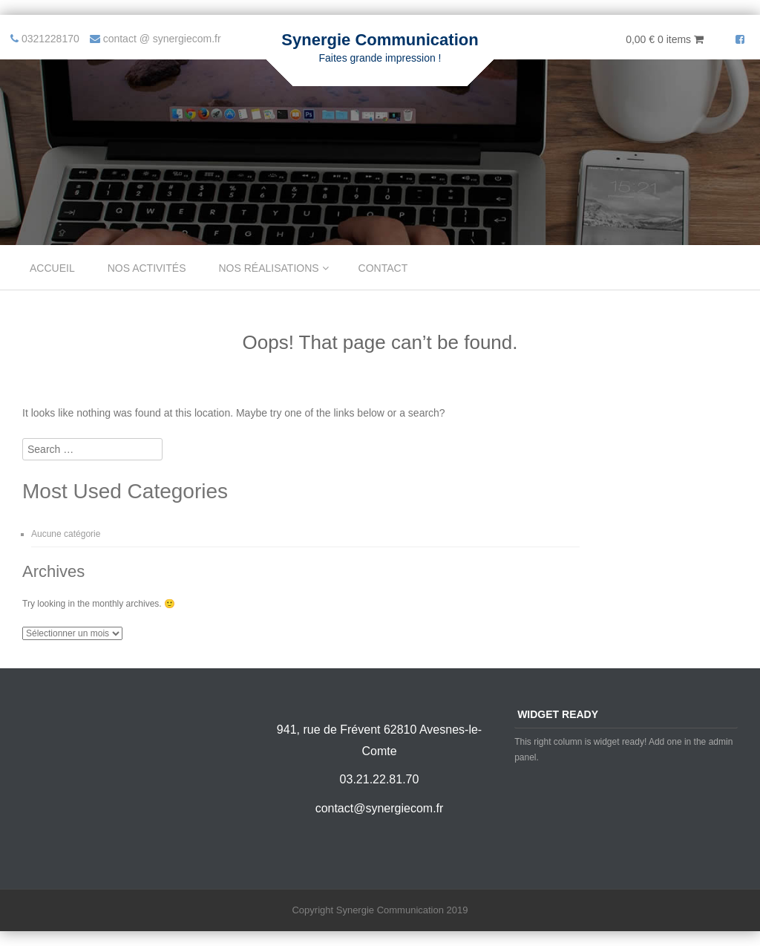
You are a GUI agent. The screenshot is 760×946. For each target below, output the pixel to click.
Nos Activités (147, 268)
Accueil (52, 268)
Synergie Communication (379, 39)
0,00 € (665, 39)
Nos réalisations (269, 268)
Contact (383, 268)
